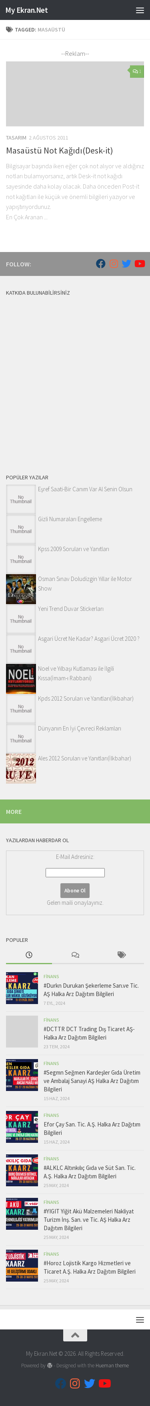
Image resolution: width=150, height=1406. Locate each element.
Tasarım (16, 137)
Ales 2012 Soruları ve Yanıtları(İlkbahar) (84, 758)
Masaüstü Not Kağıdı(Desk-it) (59, 150)
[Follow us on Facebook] (101, 263)
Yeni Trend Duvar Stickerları (71, 608)
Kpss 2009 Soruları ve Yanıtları (73, 549)
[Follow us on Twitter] (126, 263)
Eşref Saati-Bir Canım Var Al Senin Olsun (85, 489)
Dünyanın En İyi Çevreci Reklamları (79, 728)
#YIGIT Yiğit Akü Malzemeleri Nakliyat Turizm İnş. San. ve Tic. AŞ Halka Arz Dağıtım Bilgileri (89, 1219)
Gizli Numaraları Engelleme (70, 519)
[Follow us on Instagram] (113, 263)
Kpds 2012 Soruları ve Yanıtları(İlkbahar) (86, 698)
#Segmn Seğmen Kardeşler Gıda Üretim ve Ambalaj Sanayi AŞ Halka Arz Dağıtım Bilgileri (92, 1081)
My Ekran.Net (26, 10)
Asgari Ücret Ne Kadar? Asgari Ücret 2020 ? (89, 638)
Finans (51, 976)
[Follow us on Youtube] (139, 263)
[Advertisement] (75, 378)
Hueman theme (112, 1365)
